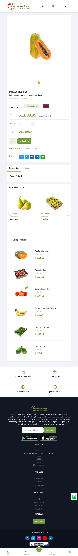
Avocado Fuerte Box (42, 327)
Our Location (39, 485)
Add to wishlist (14, 148)
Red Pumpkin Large (42, 251)
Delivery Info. (39, 478)
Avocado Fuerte (40, 346)
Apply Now (39, 521)
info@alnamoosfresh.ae (39, 464)
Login (39, 498)
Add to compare (31, 148)
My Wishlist (39, 505)
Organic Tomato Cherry (43, 289)
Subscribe (50, 430)
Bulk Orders (39, 481)
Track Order (39, 508)
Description (14, 168)
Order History (39, 502)
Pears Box (44, 219)
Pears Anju (14, 219)
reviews (26, 168)
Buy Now (24, 141)
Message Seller (32, 105)
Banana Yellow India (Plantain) (45, 308)
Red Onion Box (40, 270)
